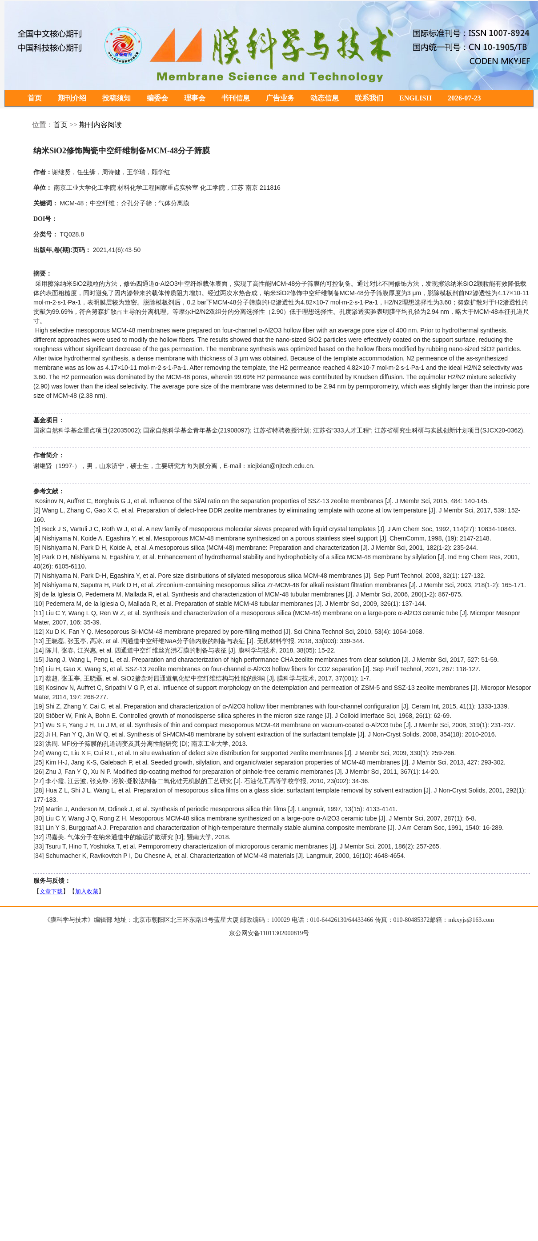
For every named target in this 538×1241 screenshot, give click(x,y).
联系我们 (369, 98)
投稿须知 (116, 98)
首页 (35, 98)
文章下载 (51, 892)
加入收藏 (86, 892)
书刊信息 (235, 98)
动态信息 (324, 98)
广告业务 (280, 98)
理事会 (194, 98)
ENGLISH (415, 98)
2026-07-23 (464, 98)
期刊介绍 (72, 98)
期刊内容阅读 (100, 125)
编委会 (157, 98)
